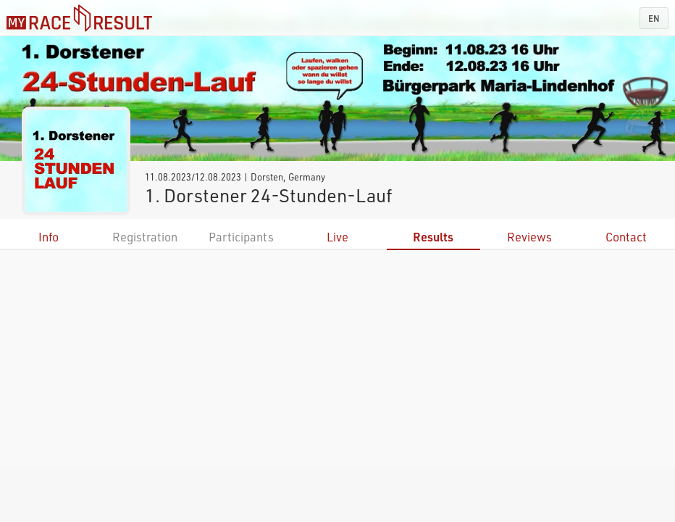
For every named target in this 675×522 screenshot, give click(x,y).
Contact (626, 236)
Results (433, 236)
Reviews (529, 236)
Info (48, 236)
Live (337, 236)
